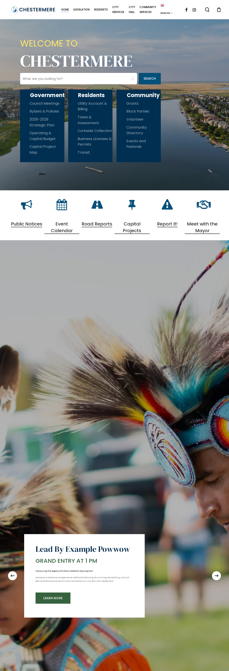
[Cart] (218, 9)
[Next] (216, 575)
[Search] (150, 78)
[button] (53, 598)
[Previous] (12, 575)
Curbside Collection (95, 130)
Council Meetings (44, 103)
